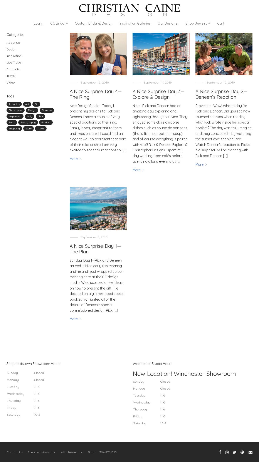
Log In (38, 23)
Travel (11, 76)
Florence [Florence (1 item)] (47, 110)
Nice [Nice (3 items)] (40, 116)
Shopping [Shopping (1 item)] (14, 128)
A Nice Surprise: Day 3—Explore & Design (158, 94)
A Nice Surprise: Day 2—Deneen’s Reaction (221, 94)
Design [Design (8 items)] (32, 110)
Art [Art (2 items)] (27, 104)
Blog (91, 452)
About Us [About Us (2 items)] (14, 104)
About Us (13, 43)
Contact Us (15, 452)
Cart (220, 23)
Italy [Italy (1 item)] (29, 116)
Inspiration (14, 56)
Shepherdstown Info (42, 452)
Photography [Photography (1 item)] (28, 122)
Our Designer (168, 23)
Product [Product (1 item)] (45, 122)
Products (13, 69)
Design (11, 49)
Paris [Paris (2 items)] (12, 122)
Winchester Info (72, 452)
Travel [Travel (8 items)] (40, 128)
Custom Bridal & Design (94, 23)
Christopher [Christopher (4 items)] (15, 110)
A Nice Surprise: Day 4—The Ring (96, 94)
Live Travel (14, 62)
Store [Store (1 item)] (28, 128)
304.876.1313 (108, 452)
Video (11, 82)
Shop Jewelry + (198, 23)
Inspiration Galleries (135, 23)
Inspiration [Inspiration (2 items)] (15, 116)
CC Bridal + (59, 23)
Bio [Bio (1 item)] (36, 104)
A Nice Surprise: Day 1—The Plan (95, 249)
